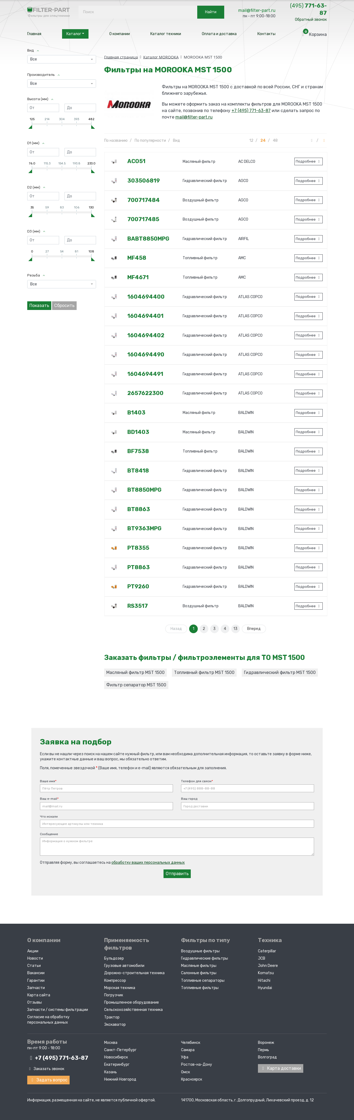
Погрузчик (113, 995)
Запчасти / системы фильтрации (57, 1009)
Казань (110, 1072)
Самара (188, 1050)
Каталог (75, 34)
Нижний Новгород (120, 1079)
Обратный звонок (311, 19)
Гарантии (36, 980)
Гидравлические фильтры (204, 958)
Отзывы (34, 1002)
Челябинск (190, 1042)
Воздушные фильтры (200, 951)
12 (251, 140)
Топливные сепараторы (202, 980)
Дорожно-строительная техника (134, 973)
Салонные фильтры (198, 973)
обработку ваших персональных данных (148, 862)
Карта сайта (38, 995)
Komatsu (266, 973)
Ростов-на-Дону (196, 1064)
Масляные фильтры (198, 965)
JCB (261, 958)
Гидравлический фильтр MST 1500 (280, 672)
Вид (176, 140)
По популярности (150, 140)
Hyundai (265, 988)
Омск (185, 1072)
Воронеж (266, 1042)
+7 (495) (57, 1058)
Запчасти (36, 988)
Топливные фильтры (200, 988)
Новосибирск (116, 1057)
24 (263, 140)
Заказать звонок (45, 1069)
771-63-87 (308, 9)
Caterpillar (267, 951)
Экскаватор (115, 1024)
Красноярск (191, 1079)
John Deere (268, 965)
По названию (116, 140)
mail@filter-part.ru (256, 10)
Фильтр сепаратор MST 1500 (136, 684)
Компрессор (115, 980)
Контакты (266, 34)
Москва (110, 1042)
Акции (32, 951)
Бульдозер (114, 958)
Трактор (112, 1017)
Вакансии (36, 973)
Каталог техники (165, 34)
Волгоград (267, 1057)
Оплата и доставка (219, 34)
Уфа (184, 1057)
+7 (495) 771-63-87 (251, 110)
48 (275, 140)
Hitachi (264, 980)
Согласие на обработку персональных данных (48, 1019)
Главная (34, 34)
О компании (119, 34)
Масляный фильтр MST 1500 (135, 672)
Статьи (34, 965)
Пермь (263, 1050)
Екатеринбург (117, 1064)
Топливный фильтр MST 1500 (204, 672)
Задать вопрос (48, 1079)
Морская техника (119, 988)
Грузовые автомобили (124, 965)
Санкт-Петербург (120, 1050)
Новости (35, 958)
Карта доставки (280, 1068)
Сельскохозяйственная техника (133, 1009)
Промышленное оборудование (131, 1002)
